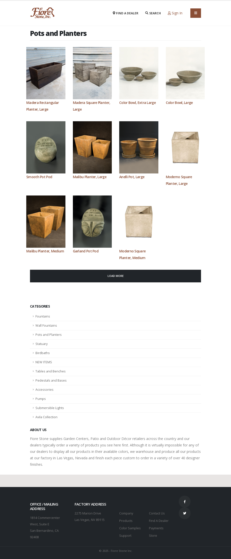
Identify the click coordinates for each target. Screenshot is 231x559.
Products (126, 521)
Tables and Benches (50, 371)
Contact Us (157, 513)
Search (153, 13)
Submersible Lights (49, 408)
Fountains (42, 316)
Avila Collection (46, 417)
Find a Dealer (125, 13)
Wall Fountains (46, 325)
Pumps (40, 399)
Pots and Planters (48, 335)
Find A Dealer (159, 521)
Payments (156, 528)
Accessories (44, 390)
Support (125, 536)
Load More (116, 276)
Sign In (175, 13)
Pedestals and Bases (51, 380)
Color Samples (130, 528)
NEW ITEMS (43, 362)
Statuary (41, 344)
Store (153, 536)
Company (126, 513)
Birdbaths (42, 353)
